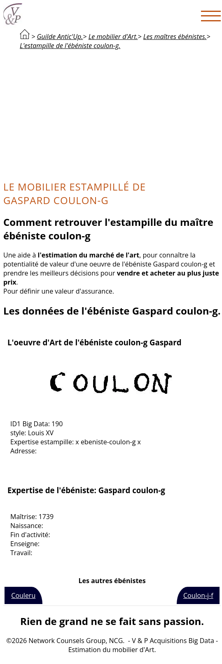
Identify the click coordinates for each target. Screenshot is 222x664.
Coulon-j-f (198, 595)
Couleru (23, 595)
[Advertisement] (112, 114)
